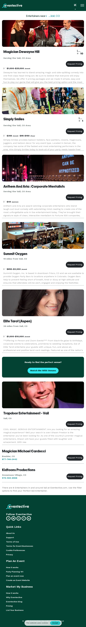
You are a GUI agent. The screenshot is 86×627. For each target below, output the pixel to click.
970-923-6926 (9, 478)
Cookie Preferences (15, 550)
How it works (12, 567)
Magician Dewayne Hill (21, 52)
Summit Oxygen (15, 254)
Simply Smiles (13, 119)
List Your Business (15, 610)
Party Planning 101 (14, 572)
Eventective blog (14, 602)
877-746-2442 (9, 459)
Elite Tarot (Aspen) (17, 321)
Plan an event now (15, 576)
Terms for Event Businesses (19, 546)
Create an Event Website (18, 580)
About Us (10, 533)
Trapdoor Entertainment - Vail (26, 413)
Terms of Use (12, 542)
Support (10, 537)
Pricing (9, 606)
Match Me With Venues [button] (43, 370)
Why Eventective (14, 597)
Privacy (9, 555)
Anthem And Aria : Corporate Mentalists (34, 186)
